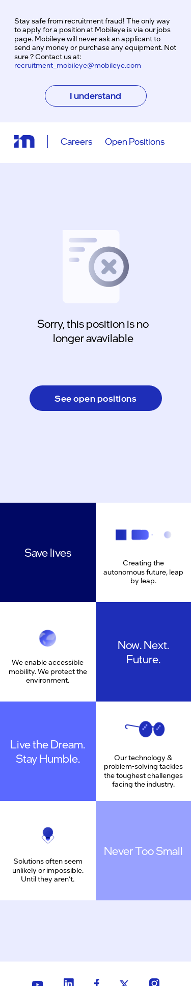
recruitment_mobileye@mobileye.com (77, 64)
